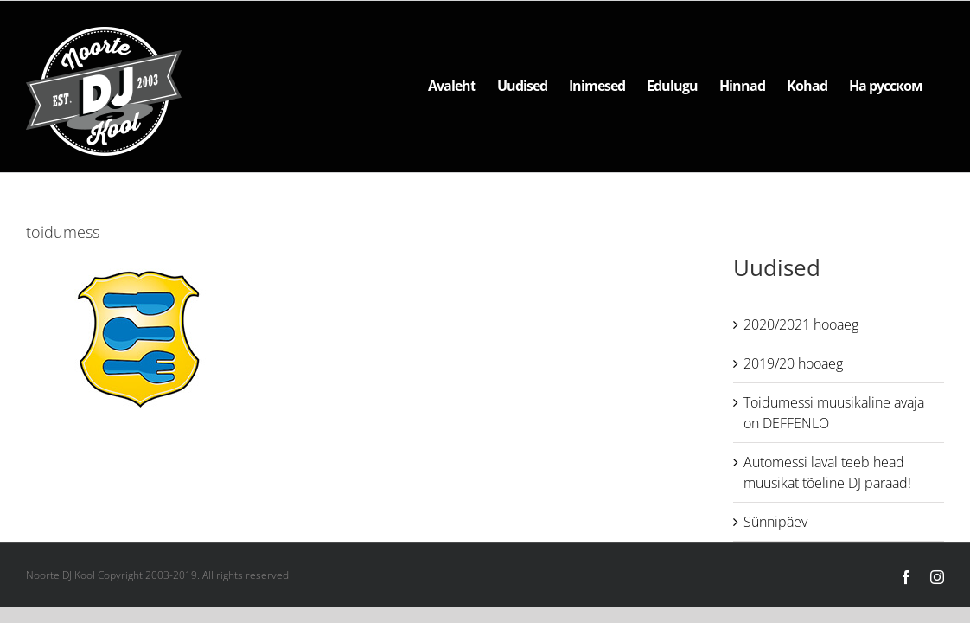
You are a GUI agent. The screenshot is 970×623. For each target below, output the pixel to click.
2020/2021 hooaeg (800, 324)
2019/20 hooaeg (793, 363)
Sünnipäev (775, 521)
